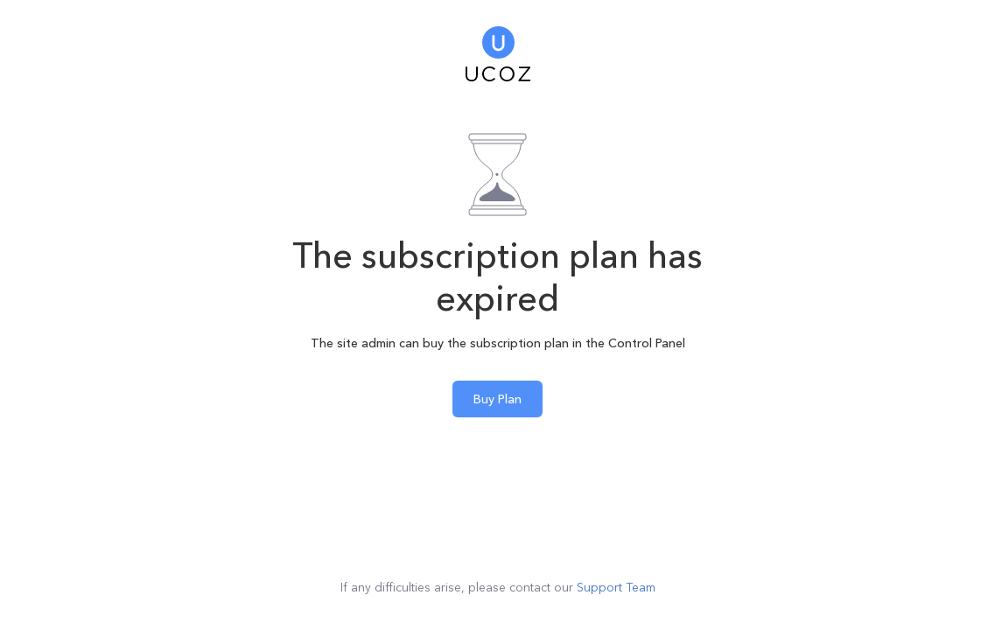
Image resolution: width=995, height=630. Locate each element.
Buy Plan (497, 399)
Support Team (616, 587)
